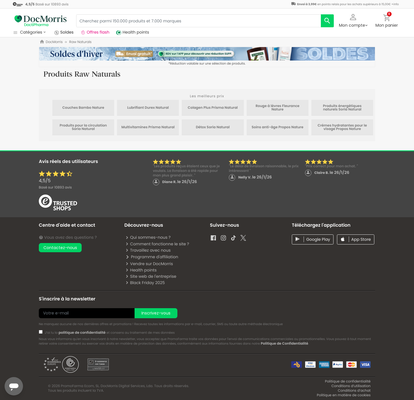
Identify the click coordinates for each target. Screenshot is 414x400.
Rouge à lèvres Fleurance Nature (278, 107)
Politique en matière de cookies (344, 395)
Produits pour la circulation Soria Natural (83, 127)
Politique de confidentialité (348, 381)
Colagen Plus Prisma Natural (213, 108)
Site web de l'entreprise (150, 276)
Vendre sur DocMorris (149, 264)
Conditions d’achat (354, 390)
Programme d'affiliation (151, 257)
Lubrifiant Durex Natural (148, 108)
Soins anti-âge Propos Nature (277, 127)
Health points (140, 270)
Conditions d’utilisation (351, 386)
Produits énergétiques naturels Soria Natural (342, 107)
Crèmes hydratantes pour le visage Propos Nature (342, 127)
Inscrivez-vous (155, 313)
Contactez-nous (60, 248)
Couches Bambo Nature (83, 108)
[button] (353, 20)
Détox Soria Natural (213, 127)
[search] (327, 20)
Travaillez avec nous (147, 250)
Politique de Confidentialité (284, 343)
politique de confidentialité (82, 332)
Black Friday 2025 (145, 283)
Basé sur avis (55, 187)
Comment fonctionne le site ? (157, 244)
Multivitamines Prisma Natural (148, 127)
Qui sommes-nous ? (147, 237)
